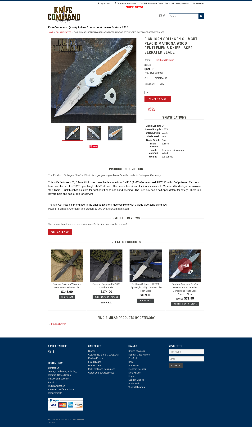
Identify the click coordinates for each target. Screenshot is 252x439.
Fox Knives (134, 377)
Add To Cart (67, 309)
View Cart (198, 3)
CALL (164, 3)
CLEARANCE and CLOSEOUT (99, 33)
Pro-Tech (132, 370)
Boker (131, 374)
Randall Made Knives (139, 367)
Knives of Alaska (136, 363)
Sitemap (51, 434)
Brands (72, 33)
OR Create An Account (125, 3)
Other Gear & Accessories (145, 37)
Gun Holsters (175, 33)
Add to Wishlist (151, 121)
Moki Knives (134, 385)
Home (50, 44)
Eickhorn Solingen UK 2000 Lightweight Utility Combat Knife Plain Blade (146, 299)
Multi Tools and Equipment (107, 37)
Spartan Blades (136, 392)
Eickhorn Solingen (137, 381)
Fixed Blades (152, 33)
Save (95, 159)
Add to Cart (157, 111)
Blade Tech (134, 395)
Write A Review (60, 244)
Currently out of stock (106, 309)
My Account (104, 3)
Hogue (131, 388)
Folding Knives (129, 33)
